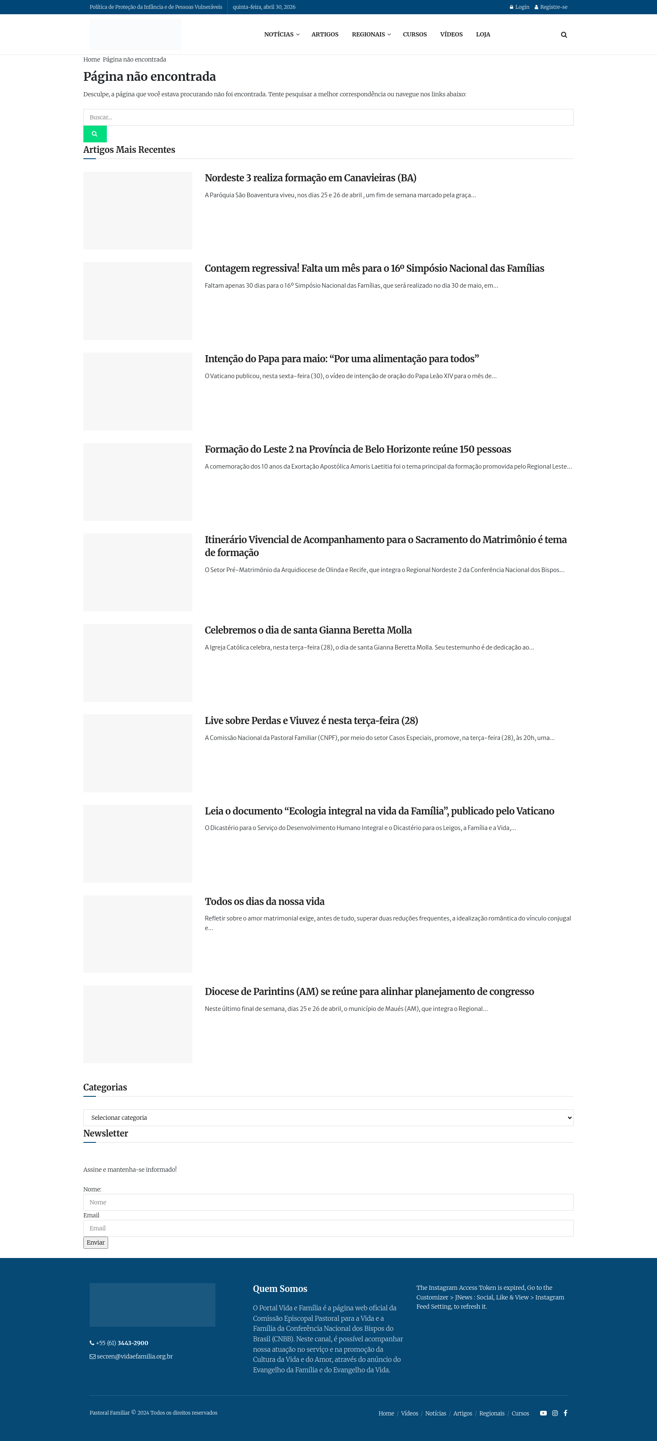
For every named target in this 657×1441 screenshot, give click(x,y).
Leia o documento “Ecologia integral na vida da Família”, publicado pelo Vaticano (379, 811)
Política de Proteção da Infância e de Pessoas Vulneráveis (156, 7)
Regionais (368, 34)
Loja (483, 34)
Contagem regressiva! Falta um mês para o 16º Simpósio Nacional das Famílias (374, 268)
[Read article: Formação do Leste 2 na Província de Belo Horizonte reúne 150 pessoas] (137, 482)
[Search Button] (564, 34)
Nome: (92, 1189)
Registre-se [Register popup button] (551, 7)
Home (91, 59)
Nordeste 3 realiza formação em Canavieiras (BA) (310, 178)
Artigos (325, 34)
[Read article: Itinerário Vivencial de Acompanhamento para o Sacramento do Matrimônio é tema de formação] (137, 572)
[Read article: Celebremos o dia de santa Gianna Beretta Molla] (137, 663)
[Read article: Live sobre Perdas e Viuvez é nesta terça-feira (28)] (137, 753)
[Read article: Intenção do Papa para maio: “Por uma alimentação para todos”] (137, 391)
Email (91, 1215)
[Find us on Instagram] (555, 1413)
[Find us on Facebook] (565, 1413)
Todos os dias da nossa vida (265, 901)
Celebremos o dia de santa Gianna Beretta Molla (308, 630)
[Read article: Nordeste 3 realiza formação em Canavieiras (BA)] (137, 211)
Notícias (279, 34)
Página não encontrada (134, 59)
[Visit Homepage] (136, 34)
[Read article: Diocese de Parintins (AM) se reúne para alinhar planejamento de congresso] (137, 1024)
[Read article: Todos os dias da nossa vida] (137, 934)
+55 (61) (122, 1343)
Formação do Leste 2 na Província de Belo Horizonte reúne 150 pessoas (358, 449)
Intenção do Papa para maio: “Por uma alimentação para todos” (342, 359)
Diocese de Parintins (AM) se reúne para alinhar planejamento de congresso (369, 992)
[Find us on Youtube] (543, 1413)
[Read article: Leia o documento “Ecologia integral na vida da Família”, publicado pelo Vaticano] (137, 844)
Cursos (415, 34)
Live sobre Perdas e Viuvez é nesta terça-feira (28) (311, 721)
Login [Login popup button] (519, 7)
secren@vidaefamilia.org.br (135, 1356)
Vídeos (451, 34)
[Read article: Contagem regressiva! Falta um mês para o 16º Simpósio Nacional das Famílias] (137, 301)
